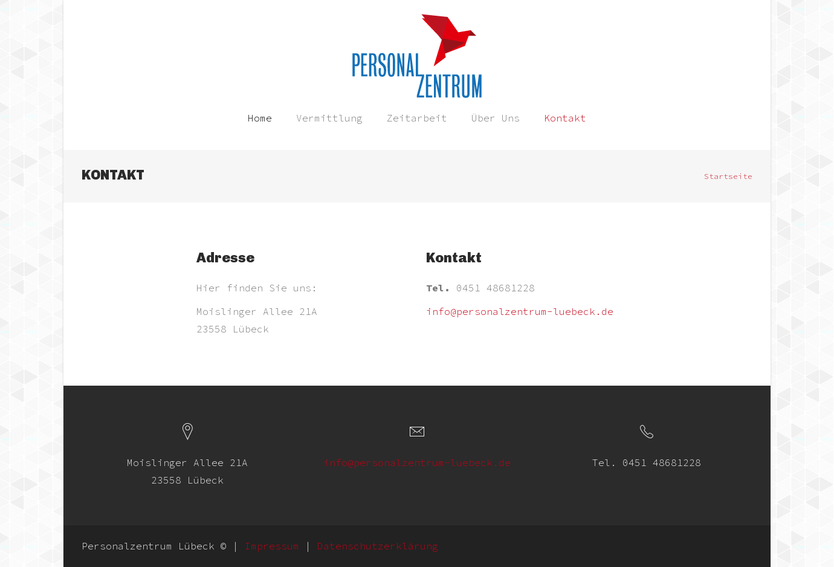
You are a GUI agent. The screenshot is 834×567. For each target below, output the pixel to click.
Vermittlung (329, 118)
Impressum (272, 546)
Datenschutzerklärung (377, 546)
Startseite (728, 176)
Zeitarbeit (417, 118)
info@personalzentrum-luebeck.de (519, 311)
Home (260, 118)
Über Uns (495, 118)
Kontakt (565, 118)
